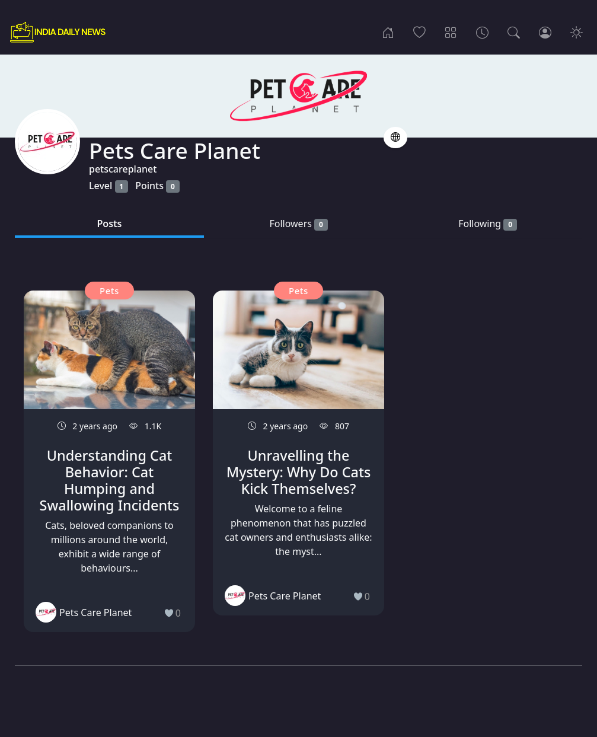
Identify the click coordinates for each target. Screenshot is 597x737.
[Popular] (419, 32)
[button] (395, 137)
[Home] (388, 32)
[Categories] (451, 32)
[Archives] (482, 32)
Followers (298, 224)
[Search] (514, 32)
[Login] (545, 32)
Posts (109, 223)
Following (487, 224)
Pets (109, 290)
